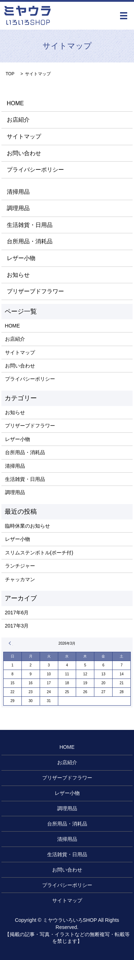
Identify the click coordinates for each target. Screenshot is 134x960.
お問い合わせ (24, 153)
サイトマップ (24, 136)
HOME (15, 103)
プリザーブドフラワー (35, 291)
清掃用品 (18, 192)
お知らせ (18, 275)
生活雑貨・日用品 (30, 225)
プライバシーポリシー (35, 170)
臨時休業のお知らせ (27, 526)
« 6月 (11, 643)
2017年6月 (17, 612)
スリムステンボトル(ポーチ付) (39, 552)
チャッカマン (20, 579)
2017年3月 (17, 626)
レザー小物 (21, 258)
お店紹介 (18, 120)
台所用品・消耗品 (30, 241)
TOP (10, 73)
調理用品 (18, 208)
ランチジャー (20, 566)
